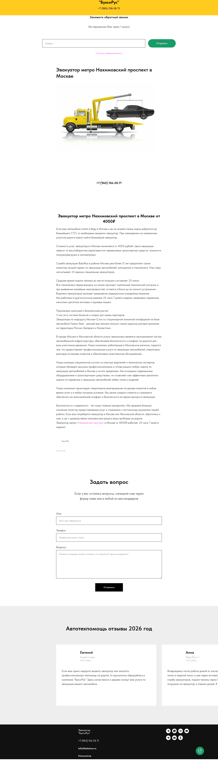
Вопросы (61, 550)
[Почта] (174, 742)
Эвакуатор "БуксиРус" (84, 734)
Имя (58, 516)
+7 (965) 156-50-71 (109, 8)
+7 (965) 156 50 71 (88, 743)
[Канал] (168, 742)
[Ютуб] (186, 735)
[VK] (180, 735)
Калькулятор (84, 758)
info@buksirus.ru (87, 751)
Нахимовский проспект (90, 424)
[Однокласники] (180, 742)
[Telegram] (168, 735)
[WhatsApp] (174, 735)
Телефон (61, 533)
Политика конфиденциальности (109, 53)
